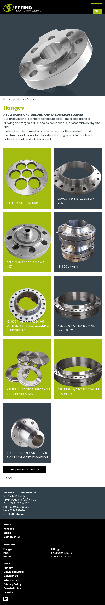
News (6, 563)
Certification (12, 537)
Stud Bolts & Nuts (61, 553)
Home (7, 99)
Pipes (6, 553)
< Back (8, 478)
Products (18, 99)
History (8, 567)
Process (8, 528)
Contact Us (10, 576)
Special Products (61, 556)
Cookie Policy (12, 588)
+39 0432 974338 (18, 503)
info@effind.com (13, 514)
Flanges (8, 549)
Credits (8, 592)
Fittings (55, 549)
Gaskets (8, 556)
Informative (11, 580)
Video (7, 533)
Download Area (13, 572)
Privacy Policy (12, 584)
